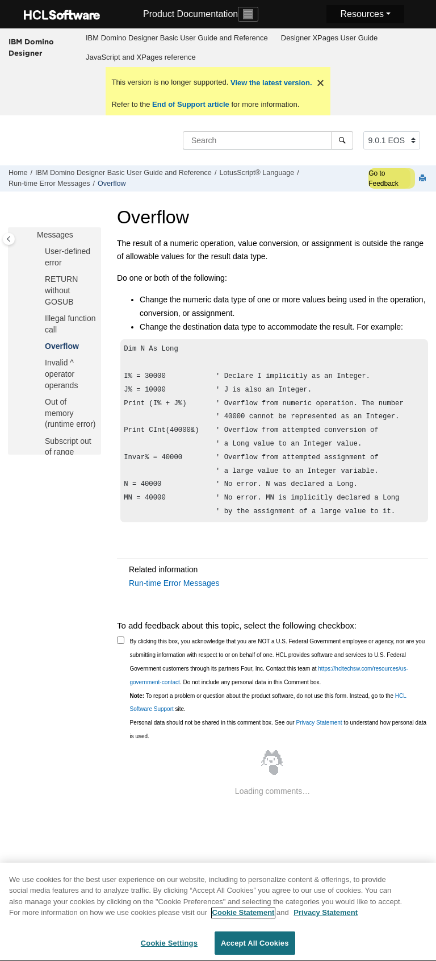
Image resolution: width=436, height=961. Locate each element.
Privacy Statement (319, 737)
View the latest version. (270, 82)
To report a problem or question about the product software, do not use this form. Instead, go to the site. (268, 717)
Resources (361, 14)
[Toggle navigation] (248, 14)
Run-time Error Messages (49, 184)
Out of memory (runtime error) (70, 413)
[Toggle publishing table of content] (9, 239)
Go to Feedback (383, 178)
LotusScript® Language (256, 173)
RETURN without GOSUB (61, 290)
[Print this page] (423, 178)
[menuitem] (176, 38)
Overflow (112, 184)
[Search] (342, 140)
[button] (40, 251)
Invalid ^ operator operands (61, 373)
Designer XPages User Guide (329, 38)
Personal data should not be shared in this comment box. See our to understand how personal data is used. (278, 744)
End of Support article (190, 104)
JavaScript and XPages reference (141, 57)
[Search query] (268, 140)
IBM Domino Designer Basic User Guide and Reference (177, 38)
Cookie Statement (243, 919)
